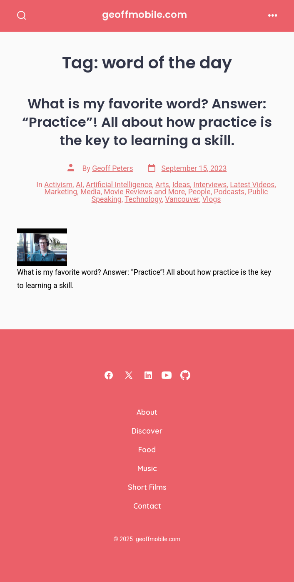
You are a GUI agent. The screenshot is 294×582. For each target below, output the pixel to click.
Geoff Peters (112, 168)
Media (90, 192)
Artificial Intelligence (119, 185)
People (199, 192)
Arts (162, 185)
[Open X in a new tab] (128, 375)
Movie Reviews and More (144, 192)
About (147, 411)
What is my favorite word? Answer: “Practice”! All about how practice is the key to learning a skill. (147, 122)
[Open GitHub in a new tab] (185, 375)
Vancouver (182, 199)
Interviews (210, 185)
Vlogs (211, 199)
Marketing (61, 192)
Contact (147, 505)
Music (147, 468)
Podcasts (229, 192)
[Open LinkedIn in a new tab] (148, 375)
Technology (143, 199)
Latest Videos (252, 185)
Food (147, 449)
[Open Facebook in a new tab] (108, 375)
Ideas (181, 185)
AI (79, 185)
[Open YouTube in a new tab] (166, 375)
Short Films (147, 487)
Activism (58, 185)
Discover (147, 430)
